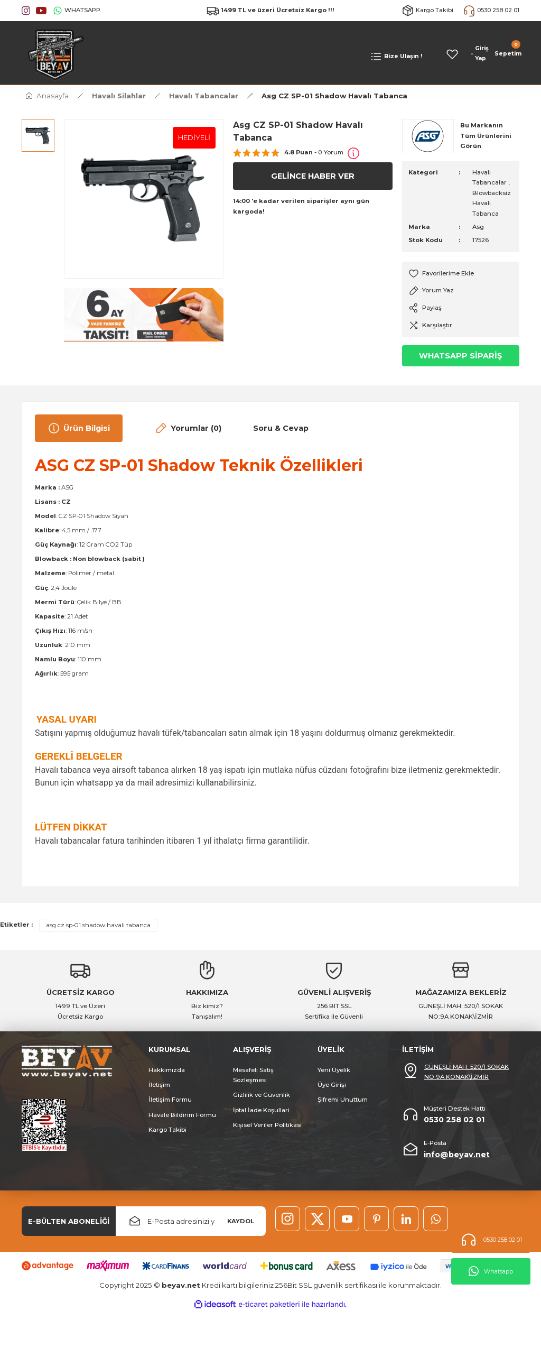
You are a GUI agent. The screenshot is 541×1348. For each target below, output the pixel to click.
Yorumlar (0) (187, 428)
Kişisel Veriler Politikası (267, 1125)
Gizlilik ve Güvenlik (261, 1094)
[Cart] (507, 54)
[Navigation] (396, 56)
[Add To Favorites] (460, 273)
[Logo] (53, 53)
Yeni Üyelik (334, 1070)
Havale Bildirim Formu (182, 1115)
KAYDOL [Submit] (240, 1221)
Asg (478, 226)
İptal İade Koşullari (261, 1110)
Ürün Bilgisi (79, 428)
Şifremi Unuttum (343, 1099)
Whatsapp (491, 1271)
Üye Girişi (332, 1084)
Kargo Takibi (167, 1129)
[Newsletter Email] (191, 1221)
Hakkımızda (166, 1070)
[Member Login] (480, 54)
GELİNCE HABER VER (313, 176)
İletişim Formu (170, 1099)
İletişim (159, 1084)
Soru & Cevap (281, 428)
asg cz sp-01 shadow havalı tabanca (98, 925)
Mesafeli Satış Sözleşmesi (253, 1075)
